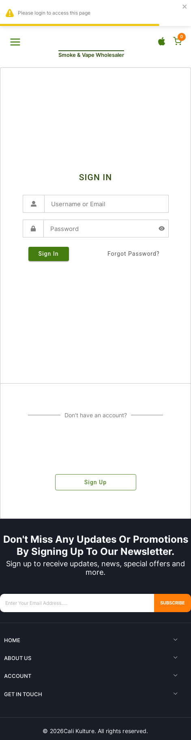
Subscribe (168, 603)
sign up (96, 482)
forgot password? (133, 253)
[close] (185, 7)
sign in (48, 254)
